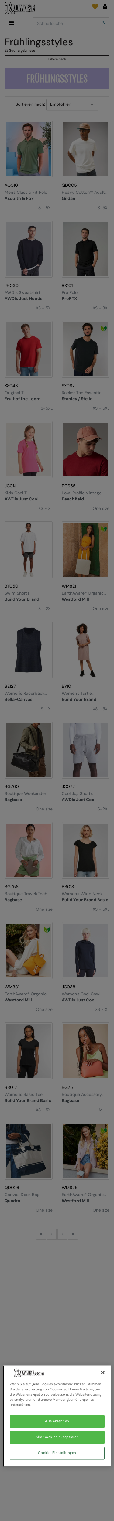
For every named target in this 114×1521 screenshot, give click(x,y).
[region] (57, 1416)
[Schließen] (102, 1372)
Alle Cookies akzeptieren (57, 1437)
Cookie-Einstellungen (57, 1453)
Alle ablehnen (57, 1421)
